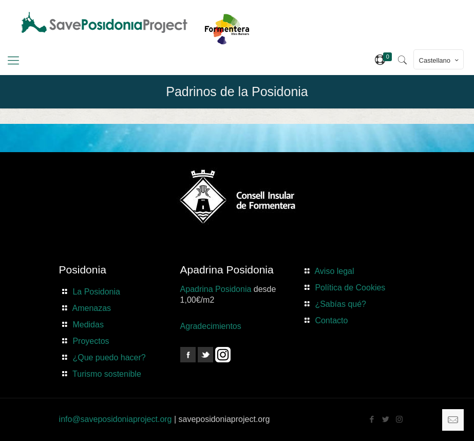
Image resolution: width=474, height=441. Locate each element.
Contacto (331, 320)
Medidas (87, 324)
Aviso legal (334, 271)
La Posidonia (96, 291)
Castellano (439, 60)
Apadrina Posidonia (216, 289)
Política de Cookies (350, 287)
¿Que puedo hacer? (108, 357)
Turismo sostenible (106, 374)
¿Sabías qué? (340, 304)
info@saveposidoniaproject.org (115, 419)
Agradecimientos (210, 326)
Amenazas (91, 308)
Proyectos (90, 341)
